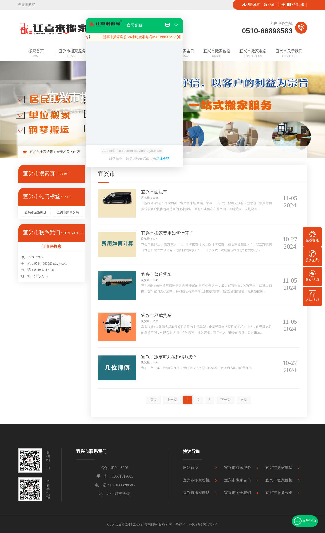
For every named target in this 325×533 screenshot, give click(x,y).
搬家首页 (36, 54)
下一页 (225, 399)
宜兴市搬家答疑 (196, 480)
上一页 (172, 399)
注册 (281, 5)
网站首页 (190, 468)
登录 (271, 5)
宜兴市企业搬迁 (35, 212)
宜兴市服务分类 (278, 493)
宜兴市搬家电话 (253, 54)
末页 (243, 399)
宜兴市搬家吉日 (237, 480)
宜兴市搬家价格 (217, 54)
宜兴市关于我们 (289, 54)
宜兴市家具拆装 (68, 212)
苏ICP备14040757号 (203, 524)
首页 (153, 399)
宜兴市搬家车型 (278, 468)
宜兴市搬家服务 (72, 54)
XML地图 (298, 5)
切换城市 (253, 5)
